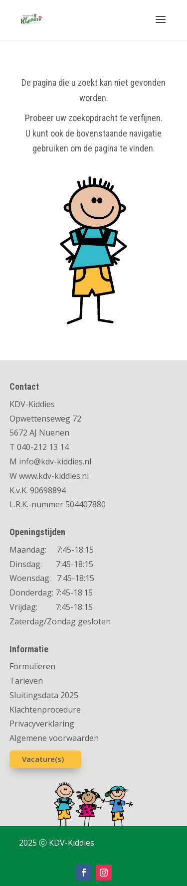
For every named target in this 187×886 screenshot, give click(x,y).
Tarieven (26, 680)
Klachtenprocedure (45, 709)
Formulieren (32, 666)
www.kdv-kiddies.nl (54, 475)
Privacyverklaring (41, 723)
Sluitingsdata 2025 (43, 695)
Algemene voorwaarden (54, 738)
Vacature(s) (43, 759)
